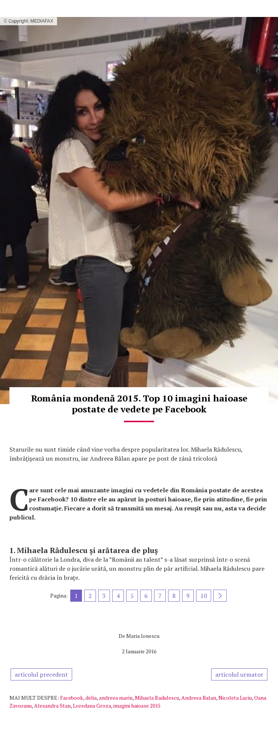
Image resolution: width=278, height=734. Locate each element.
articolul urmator (239, 674)
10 (203, 595)
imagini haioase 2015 (137, 705)
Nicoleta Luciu (235, 697)
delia (91, 697)
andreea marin (116, 697)
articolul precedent (41, 674)
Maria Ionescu (142, 635)
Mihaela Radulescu (157, 697)
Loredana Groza (92, 705)
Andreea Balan (198, 697)
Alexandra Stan (52, 705)
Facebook (71, 697)
